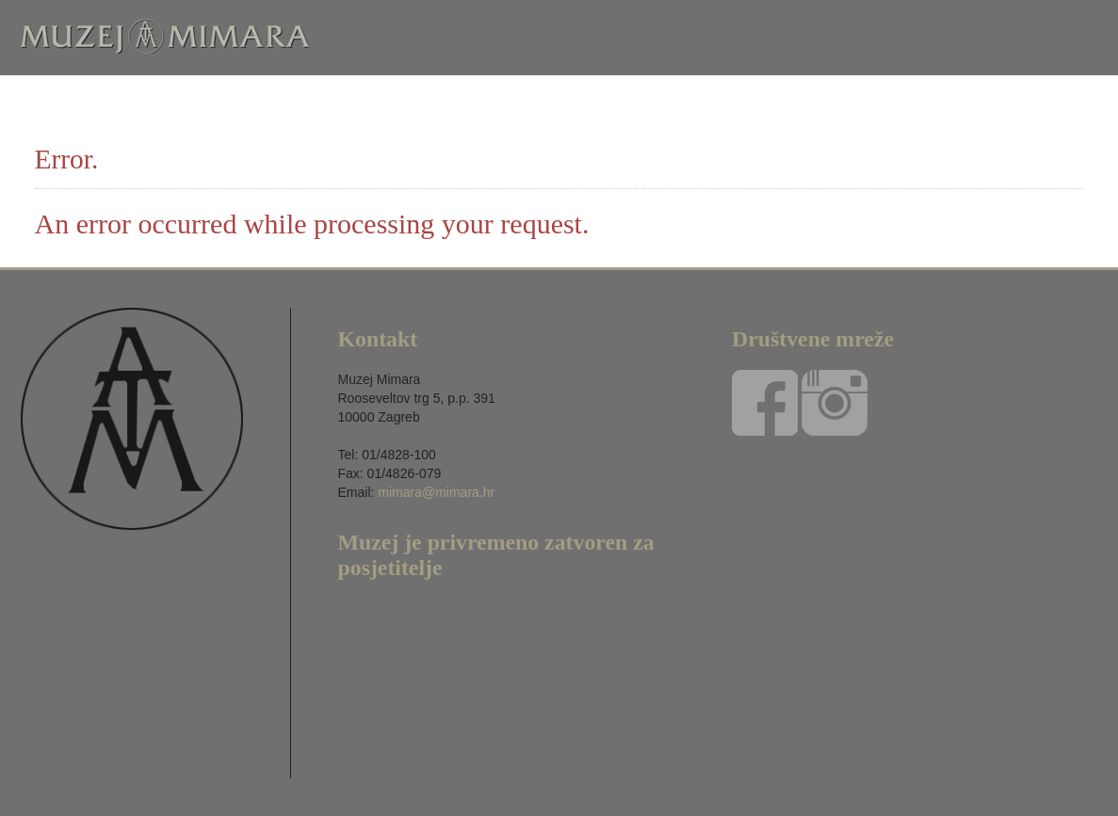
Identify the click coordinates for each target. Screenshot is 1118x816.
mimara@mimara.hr (436, 492)
